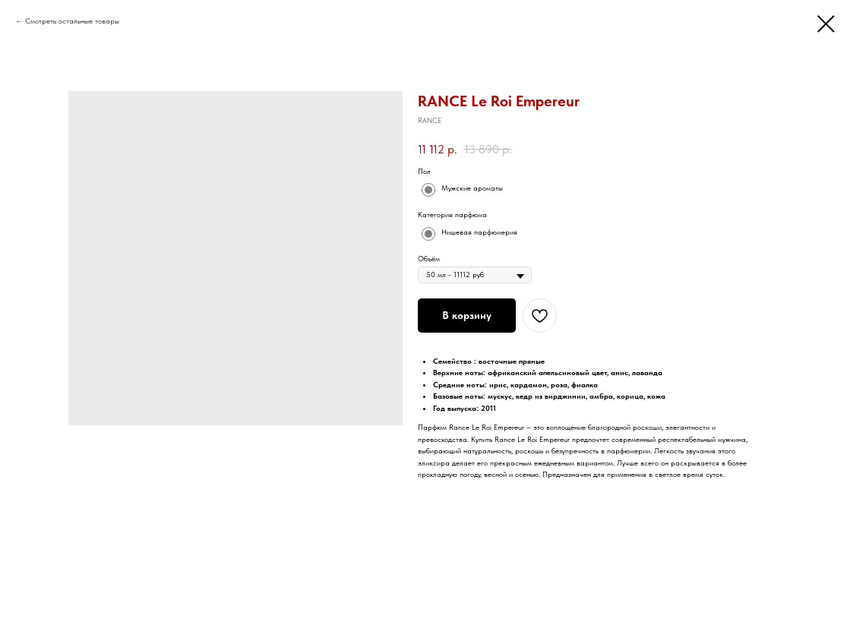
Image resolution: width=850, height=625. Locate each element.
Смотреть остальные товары (72, 20)
